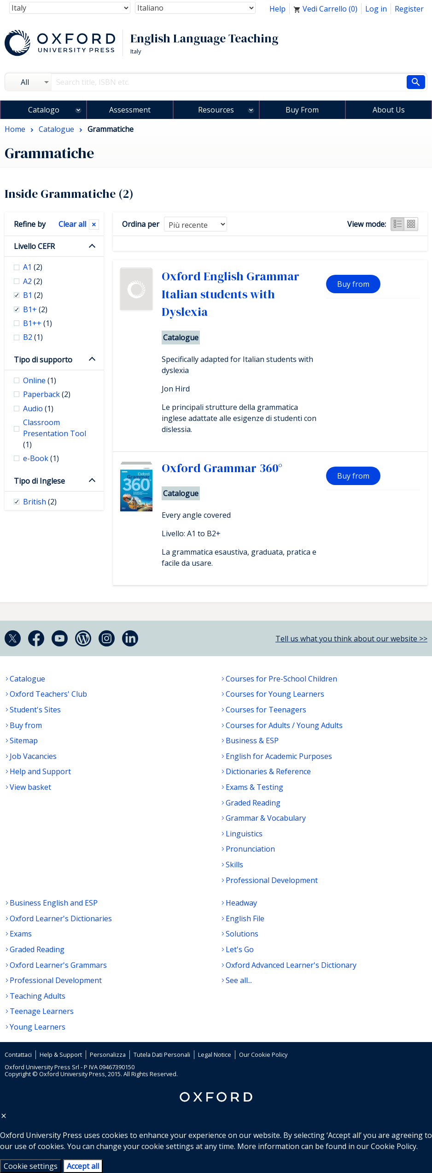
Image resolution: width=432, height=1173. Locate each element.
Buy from (353, 284)
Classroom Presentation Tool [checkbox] (54, 433)
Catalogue (27, 679)
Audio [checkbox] (38, 408)
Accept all (83, 1166)
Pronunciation (250, 849)
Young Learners (37, 1027)
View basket (30, 787)
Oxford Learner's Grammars (58, 965)
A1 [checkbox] (32, 267)
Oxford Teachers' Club (48, 694)
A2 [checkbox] (32, 281)
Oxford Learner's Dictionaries (61, 918)
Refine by (30, 224)
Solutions (242, 934)
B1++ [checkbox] (37, 323)
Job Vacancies (33, 756)
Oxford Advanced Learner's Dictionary (291, 965)
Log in (376, 9)
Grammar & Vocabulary (266, 818)
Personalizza (108, 1054)
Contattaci (18, 1054)
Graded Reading (253, 803)
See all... (239, 980)
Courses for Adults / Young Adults (284, 725)
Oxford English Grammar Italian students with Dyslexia (230, 294)
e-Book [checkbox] (41, 458)
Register (409, 9)
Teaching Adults (37, 996)
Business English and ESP (54, 903)
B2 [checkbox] (33, 337)
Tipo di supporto (43, 360)
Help (277, 9)
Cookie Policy (393, 1146)
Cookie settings (31, 1166)
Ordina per (140, 224)
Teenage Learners (42, 1011)
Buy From (302, 110)
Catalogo (43, 110)
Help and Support (40, 771)
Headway (241, 903)
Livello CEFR (34, 246)
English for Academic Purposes (279, 756)
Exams (21, 934)
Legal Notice (214, 1054)
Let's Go (240, 949)
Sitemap (24, 740)
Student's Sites (35, 710)
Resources (216, 110)
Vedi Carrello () (325, 9)
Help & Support (61, 1054)
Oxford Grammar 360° (222, 468)
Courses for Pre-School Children (281, 679)
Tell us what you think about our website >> (351, 639)
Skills (234, 864)
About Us (389, 110)
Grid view (411, 224)
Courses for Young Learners (275, 694)
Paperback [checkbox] (46, 394)
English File (245, 918)
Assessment (130, 110)
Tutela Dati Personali (162, 1054)
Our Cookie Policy (263, 1054)
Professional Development (272, 880)
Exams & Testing (254, 787)
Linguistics (244, 834)
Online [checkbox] (39, 380)
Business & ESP (252, 740)
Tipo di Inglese (39, 481)
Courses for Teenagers (266, 710)
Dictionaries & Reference (268, 771)
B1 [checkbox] (33, 295)
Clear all (72, 224)
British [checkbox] (40, 502)
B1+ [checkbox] (35, 309)
